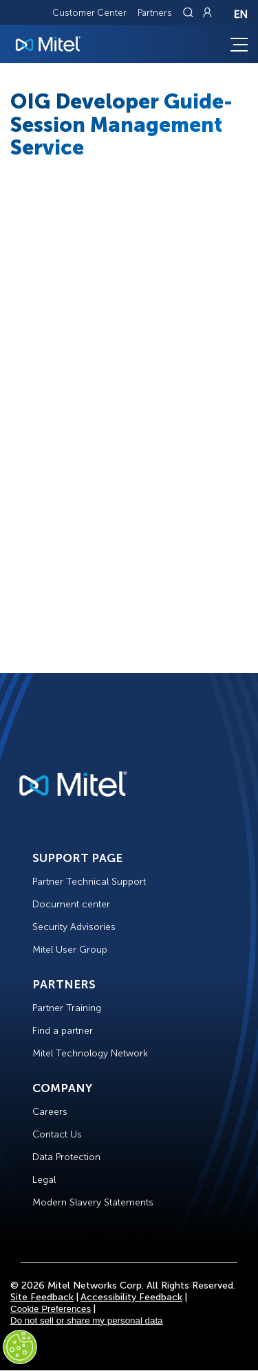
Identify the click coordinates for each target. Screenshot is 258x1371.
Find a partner (62, 1030)
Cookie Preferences (50, 1309)
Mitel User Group (69, 949)
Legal (44, 1180)
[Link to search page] (190, 12)
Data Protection (66, 1157)
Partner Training (66, 1008)
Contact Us (57, 1134)
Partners (155, 13)
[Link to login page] (207, 12)
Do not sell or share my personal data (86, 1320)
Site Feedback (42, 1297)
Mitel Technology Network (90, 1053)
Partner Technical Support (89, 881)
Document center (71, 904)
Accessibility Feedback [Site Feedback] (131, 1297)
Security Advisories (74, 927)
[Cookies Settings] (20, 1347)
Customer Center (89, 13)
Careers (49, 1112)
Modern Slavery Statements (92, 1202)
